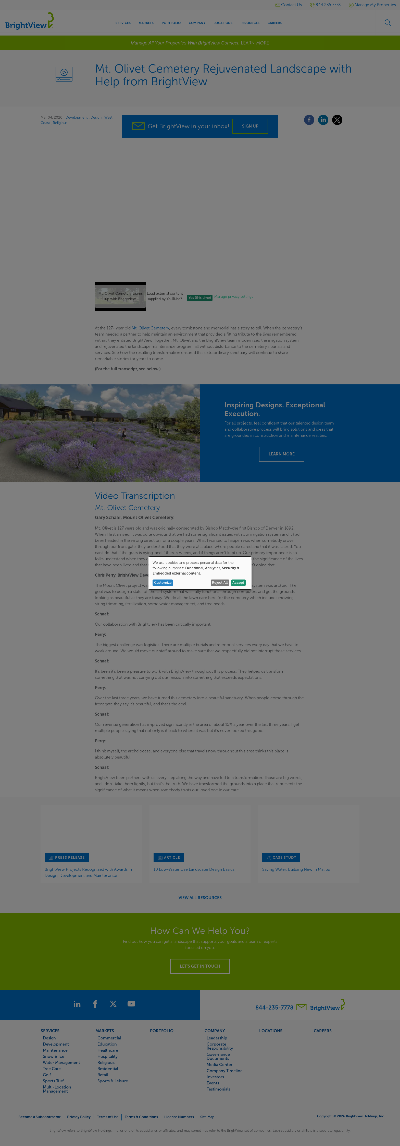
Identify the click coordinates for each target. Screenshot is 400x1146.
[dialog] (200, 573)
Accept (238, 582)
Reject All (220, 582)
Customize (163, 582)
